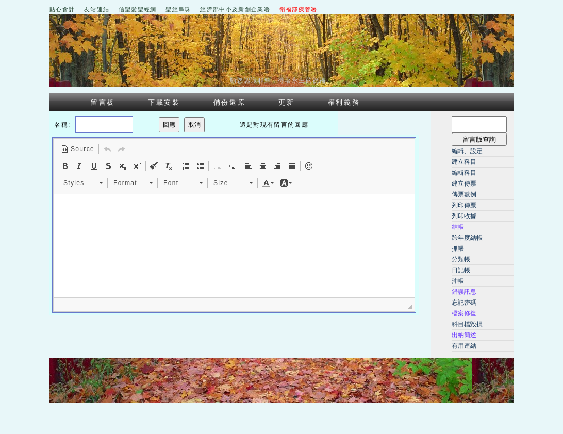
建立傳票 (464, 183)
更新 (286, 102)
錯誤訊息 (464, 291)
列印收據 (464, 216)
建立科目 (464, 161)
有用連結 (464, 345)
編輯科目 (464, 172)
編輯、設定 (467, 151)
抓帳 (458, 248)
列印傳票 (464, 205)
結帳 (458, 226)
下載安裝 (164, 102)
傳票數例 (464, 194)
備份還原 (229, 102)
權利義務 (344, 102)
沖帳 (458, 281)
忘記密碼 (464, 302)
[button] (77, 149)
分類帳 (461, 259)
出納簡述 (464, 335)
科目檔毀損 (467, 324)
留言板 (103, 102)
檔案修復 (464, 313)
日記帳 (461, 270)
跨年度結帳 (467, 237)
